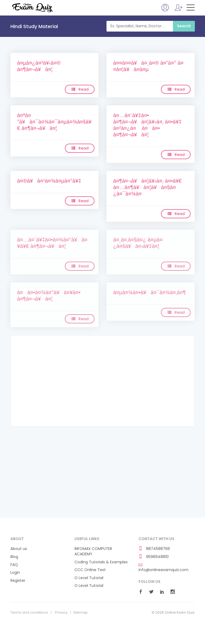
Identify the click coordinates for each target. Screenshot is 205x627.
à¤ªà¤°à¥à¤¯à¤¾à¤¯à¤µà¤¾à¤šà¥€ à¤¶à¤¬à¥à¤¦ (54, 121)
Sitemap (80, 612)
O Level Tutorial (88, 577)
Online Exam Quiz (32, 7)
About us (18, 548)
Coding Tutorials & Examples (101, 562)
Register (17, 580)
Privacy (61, 612)
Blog (14, 556)
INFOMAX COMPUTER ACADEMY (93, 551)
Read (80, 89)
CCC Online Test (90, 569)
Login (15, 572)
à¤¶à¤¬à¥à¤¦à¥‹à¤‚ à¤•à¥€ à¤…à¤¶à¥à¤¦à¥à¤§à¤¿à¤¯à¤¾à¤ (147, 187)
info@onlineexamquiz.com (163, 568)
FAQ (14, 564)
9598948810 (154, 556)
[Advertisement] (102, 380)
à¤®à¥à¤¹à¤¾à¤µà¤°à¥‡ (49, 181)
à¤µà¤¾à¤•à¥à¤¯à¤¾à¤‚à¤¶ (149, 292)
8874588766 (154, 548)
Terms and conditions (29, 612)
